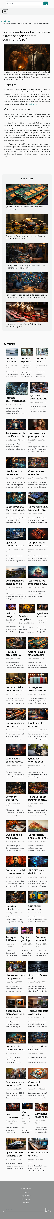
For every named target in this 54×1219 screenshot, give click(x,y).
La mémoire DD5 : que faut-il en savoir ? (38, 510)
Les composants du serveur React (13, 1119)
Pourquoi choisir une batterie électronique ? (15, 726)
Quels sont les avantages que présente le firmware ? (38, 400)
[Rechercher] (24, 3)
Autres (10, 21)
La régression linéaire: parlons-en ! (37, 837)
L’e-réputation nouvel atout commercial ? (14, 474)
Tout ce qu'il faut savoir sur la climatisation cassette (38, 1016)
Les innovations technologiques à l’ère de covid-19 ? (16, 510)
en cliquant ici (33, 104)
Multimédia (26, 1188)
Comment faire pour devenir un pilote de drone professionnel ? (25, 237)
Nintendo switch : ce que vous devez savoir (15, 978)
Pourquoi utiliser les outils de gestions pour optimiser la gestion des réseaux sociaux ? (27, 296)
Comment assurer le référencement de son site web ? (38, 1087)
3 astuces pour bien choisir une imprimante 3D (15, 1014)
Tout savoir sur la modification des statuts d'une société (15, 438)
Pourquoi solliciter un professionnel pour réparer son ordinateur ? (25, 266)
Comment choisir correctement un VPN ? (16, 873)
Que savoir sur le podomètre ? (15, 1084)
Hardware (25, 1199)
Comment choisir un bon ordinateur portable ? (38, 1157)
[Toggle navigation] (5, 11)
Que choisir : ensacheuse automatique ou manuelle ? (37, 911)
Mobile (26, 1192)
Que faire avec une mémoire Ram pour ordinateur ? (24, 207)
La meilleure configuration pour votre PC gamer (14, 763)
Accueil (3, 21)
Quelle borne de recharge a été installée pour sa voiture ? (15, 1157)
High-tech (26, 1196)
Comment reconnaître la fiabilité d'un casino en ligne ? (24, 325)
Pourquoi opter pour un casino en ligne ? (37, 799)
